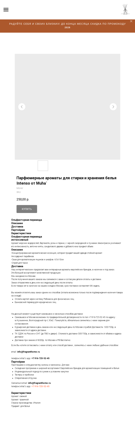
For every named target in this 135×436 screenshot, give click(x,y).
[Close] (131, 21)
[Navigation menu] (6, 9)
